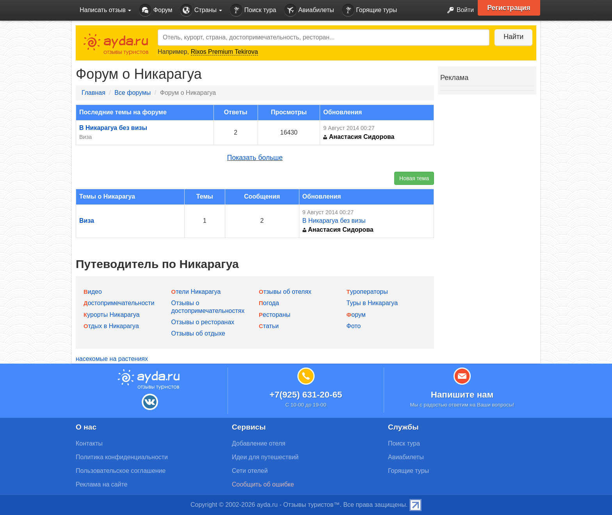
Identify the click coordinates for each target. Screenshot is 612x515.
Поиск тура (253, 10)
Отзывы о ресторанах (203, 322)
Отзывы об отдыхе (198, 333)
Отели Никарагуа (196, 291)
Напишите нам (462, 395)
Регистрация (509, 8)
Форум (155, 10)
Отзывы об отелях (285, 291)
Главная (93, 92)
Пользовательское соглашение (120, 470)
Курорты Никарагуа (112, 314)
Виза (85, 137)
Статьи (269, 326)
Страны (201, 10)
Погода (269, 303)
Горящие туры (369, 10)
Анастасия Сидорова (358, 136)
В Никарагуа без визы (113, 127)
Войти (458, 10)
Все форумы (132, 92)
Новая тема (414, 178)
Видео (93, 291)
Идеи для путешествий (265, 457)
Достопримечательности (119, 303)
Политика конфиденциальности (122, 457)
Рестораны (274, 314)
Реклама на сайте (102, 484)
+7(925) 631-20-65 (305, 395)
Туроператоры (367, 291)
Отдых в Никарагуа (111, 326)
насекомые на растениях (112, 358)
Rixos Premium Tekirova (224, 51)
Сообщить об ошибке (263, 484)
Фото (354, 326)
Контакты (89, 443)
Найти (513, 37)
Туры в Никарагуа (372, 303)
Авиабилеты (309, 10)
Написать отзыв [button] (105, 10)
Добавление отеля (258, 443)
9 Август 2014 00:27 (348, 128)
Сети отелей (250, 470)
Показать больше (255, 158)
